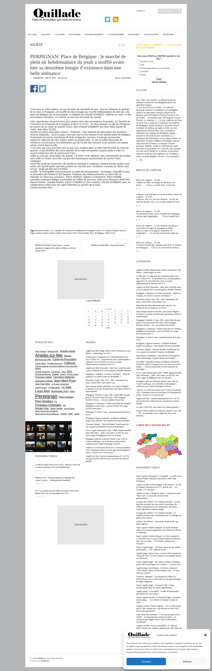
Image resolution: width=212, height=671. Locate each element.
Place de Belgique (97, 233)
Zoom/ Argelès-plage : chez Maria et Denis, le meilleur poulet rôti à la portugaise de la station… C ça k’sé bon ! (158, 563)
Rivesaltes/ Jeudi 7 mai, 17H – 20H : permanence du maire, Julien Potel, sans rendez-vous (157, 300)
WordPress (45, 661)
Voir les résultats (159, 82)
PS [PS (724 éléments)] (55, 402)
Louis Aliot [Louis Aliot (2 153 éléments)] (42, 391)
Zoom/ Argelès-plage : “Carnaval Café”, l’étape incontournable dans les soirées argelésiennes (155, 586)
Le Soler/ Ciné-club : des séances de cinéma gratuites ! (158, 407)
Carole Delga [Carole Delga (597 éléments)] (40, 363)
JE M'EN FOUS (147, 61)
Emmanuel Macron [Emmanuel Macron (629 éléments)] (43, 374)
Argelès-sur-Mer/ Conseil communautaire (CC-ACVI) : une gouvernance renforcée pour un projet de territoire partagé (158, 401)
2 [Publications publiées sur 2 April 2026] (108, 314)
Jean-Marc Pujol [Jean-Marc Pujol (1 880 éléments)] (65, 380)
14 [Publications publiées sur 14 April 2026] (95, 320)
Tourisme (168, 34)
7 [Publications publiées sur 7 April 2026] (95, 317)
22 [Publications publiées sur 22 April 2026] (102, 322)
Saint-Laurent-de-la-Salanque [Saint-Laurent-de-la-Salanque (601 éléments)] (47, 414)
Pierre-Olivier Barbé (81, 233)
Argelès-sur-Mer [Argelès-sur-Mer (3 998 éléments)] (49, 355)
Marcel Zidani (55, 233)
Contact (140, 11)
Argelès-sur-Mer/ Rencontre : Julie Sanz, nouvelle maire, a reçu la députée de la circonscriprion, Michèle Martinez (159, 288)
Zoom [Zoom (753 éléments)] (77, 414)
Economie (74, 34)
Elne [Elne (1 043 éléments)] (69, 371)
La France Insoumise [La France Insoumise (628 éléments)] (60, 384)
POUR (143, 75)
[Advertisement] (84, 196)
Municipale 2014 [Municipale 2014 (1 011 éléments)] (60, 391)
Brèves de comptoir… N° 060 (148, 180)
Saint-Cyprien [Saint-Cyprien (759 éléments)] (56, 408)
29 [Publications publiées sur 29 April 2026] (102, 325)
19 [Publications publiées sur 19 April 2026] (128, 320)
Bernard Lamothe (42, 230)
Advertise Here (80, 279)
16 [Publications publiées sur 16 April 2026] (108, 320)
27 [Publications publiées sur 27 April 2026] (89, 325)
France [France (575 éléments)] (63, 374)
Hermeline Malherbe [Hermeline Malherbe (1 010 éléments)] (64, 377)
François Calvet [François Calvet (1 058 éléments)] (43, 377)
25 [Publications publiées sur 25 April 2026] (121, 322)
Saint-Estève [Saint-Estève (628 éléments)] (69, 408)
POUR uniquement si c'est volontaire (155, 68)
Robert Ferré (110, 233)
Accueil (32, 34)
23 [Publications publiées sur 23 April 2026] (108, 322)
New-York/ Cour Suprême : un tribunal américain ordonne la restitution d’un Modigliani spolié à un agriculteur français (156, 102)
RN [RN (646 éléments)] (64, 405)
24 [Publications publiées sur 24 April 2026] (115, 322)
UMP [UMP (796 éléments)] (70, 414)
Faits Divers (151, 34)
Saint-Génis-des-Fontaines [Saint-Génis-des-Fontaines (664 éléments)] (46, 411)
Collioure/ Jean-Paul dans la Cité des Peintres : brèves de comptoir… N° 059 (159, 195)
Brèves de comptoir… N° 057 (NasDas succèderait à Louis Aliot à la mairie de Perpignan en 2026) (157, 227)
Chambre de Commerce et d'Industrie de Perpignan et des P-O (79, 230)
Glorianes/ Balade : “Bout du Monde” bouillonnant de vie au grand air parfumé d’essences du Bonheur (157, 350)
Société (36, 44)
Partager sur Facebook (34, 88)
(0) (141, 160)
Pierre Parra (67, 233)
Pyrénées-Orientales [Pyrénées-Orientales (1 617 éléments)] (48, 405)
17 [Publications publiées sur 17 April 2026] (115, 320)
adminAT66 (38, 78)
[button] (205, 635)
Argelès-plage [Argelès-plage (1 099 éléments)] (67, 351)
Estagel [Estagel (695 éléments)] (55, 374)
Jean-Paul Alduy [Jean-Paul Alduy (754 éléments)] (42, 384)
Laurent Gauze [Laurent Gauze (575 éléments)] (41, 387)
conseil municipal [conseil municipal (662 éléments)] (42, 372)
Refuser (187, 661)
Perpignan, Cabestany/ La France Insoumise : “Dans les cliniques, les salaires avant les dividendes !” (158, 294)
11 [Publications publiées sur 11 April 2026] (121, 317)
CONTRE (145, 71)
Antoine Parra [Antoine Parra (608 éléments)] (53, 351)
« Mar (108, 328)
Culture (60, 34)
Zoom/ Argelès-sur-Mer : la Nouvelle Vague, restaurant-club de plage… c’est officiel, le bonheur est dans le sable (158, 600)
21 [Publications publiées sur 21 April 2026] (95, 322)
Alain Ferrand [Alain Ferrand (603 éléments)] (40, 351)
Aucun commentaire (123, 78)
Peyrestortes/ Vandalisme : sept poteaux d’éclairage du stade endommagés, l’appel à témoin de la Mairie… (158, 356)
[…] (138, 160)
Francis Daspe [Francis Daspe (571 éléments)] (73, 374)
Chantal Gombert (112, 230)
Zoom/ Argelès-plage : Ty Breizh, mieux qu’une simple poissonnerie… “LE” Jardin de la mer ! (158, 548)
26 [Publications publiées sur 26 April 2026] (128, 322)
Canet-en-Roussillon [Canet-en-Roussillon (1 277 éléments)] (65, 359)
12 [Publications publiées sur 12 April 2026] (128, 317)
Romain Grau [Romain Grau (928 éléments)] (42, 408)
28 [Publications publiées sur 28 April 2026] (95, 325)
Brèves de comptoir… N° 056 (148, 242)
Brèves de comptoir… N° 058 (148, 211)
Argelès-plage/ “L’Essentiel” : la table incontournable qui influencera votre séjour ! (157, 592)
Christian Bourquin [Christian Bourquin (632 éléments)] (55, 363)
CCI (51, 230)
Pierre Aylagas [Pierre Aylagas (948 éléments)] (66, 397)
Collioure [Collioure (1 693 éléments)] (70, 363)
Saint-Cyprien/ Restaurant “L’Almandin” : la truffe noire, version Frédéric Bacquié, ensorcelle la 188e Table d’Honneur (159, 478)
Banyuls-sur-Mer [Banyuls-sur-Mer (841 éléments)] (43, 359)
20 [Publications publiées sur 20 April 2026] (89, 322)
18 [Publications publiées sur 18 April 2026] (121, 320)
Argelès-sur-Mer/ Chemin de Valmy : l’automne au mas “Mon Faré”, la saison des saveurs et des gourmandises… (158, 495)
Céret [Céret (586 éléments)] (63, 372)
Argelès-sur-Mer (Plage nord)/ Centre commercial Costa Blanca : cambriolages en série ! (158, 271)
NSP (142, 65)
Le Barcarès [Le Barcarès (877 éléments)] (54, 387)
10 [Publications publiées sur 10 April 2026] (115, 317)
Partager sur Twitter (42, 88)
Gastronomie (116, 34)
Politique (133, 34)
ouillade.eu (41, 658)
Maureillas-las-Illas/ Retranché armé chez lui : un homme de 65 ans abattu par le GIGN (156, 306)
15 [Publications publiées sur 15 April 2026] (102, 320)
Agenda (46, 34)
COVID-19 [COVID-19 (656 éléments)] (55, 372)
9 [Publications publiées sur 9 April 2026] (108, 317)
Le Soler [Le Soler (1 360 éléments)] (67, 387)
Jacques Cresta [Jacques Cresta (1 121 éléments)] (44, 380)
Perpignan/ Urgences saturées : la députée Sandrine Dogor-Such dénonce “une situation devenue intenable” (158, 344)
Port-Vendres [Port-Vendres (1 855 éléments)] (44, 401)
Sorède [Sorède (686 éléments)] (63, 414)
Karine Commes (42, 233)
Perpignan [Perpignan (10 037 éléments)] (46, 396)
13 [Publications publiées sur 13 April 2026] (89, 320)
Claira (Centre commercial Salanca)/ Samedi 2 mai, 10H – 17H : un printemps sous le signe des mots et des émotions (158, 413)
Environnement (94, 34)
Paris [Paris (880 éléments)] (72, 391)
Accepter (146, 661)
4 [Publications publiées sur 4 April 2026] (121, 314)
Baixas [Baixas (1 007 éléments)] (67, 355)
